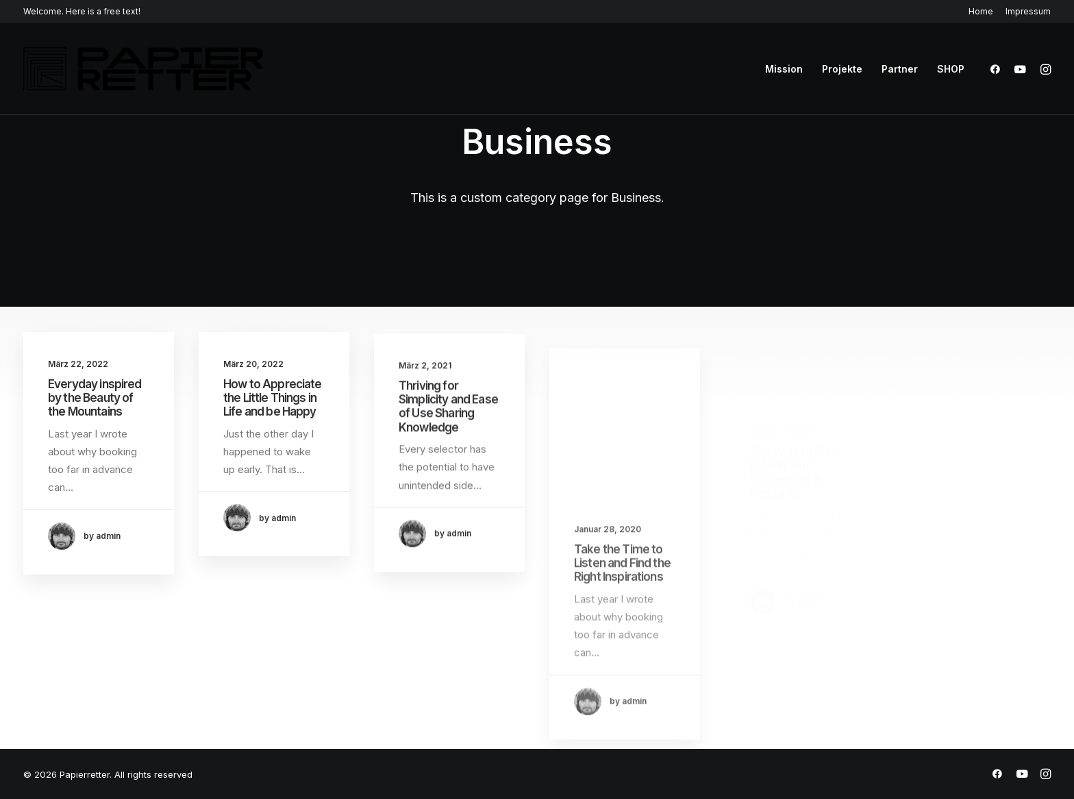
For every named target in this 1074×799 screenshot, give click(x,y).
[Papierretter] (143, 68)
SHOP (950, 69)
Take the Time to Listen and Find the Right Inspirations (622, 601)
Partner (900, 69)
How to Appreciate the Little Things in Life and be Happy (272, 399)
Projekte (842, 69)
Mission (784, 69)
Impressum (1028, 11)
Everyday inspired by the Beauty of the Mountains (95, 398)
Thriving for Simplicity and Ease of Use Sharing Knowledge (448, 418)
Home (981, 11)
